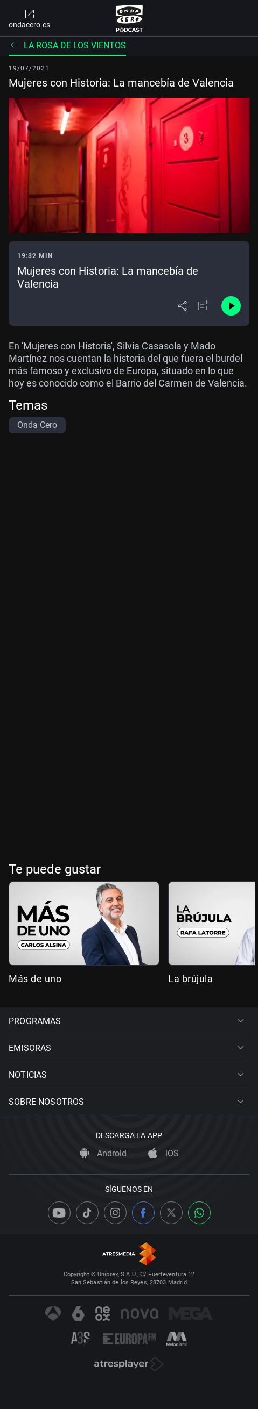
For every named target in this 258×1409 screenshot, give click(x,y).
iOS (163, 1153)
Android (103, 1153)
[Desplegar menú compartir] (182, 306)
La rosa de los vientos (67, 45)
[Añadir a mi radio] (203, 306)
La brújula (190, 978)
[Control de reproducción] (231, 306)
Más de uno (35, 978)
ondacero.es (29, 18)
